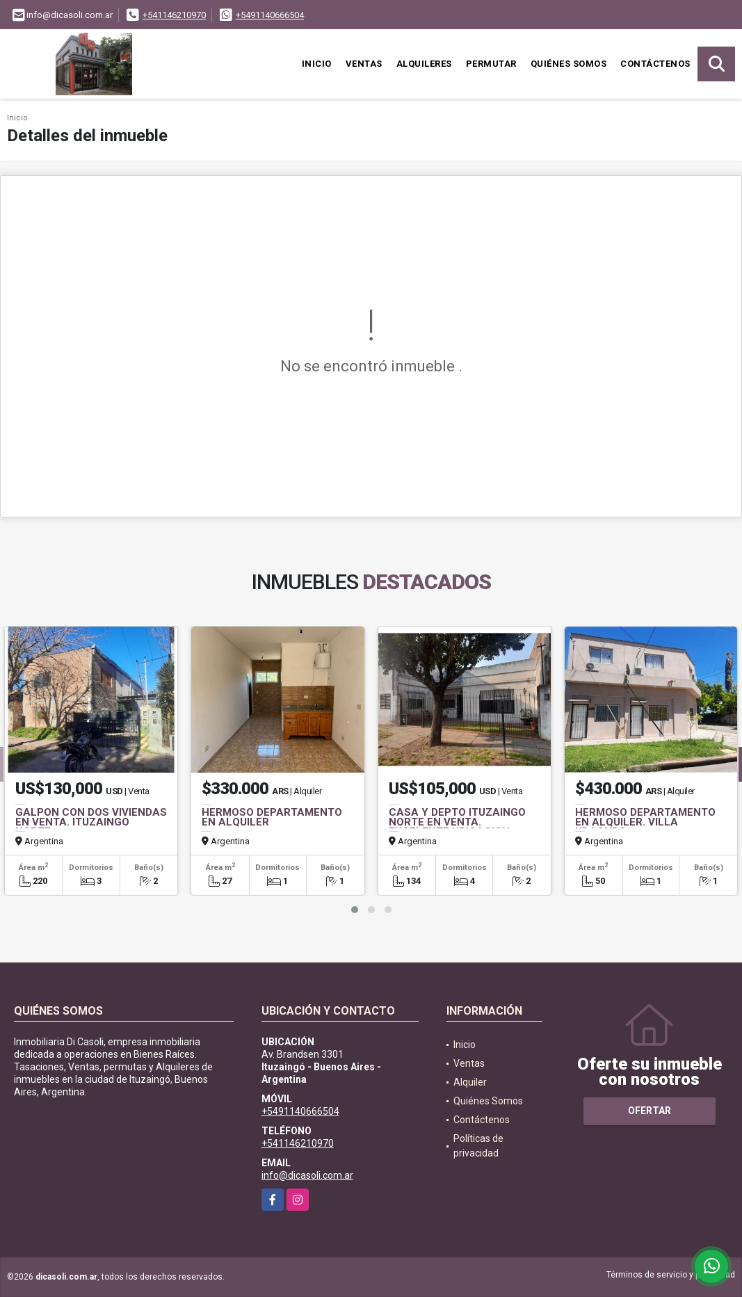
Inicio (317, 63)
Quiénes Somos (569, 63)
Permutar (491, 63)
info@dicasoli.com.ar (307, 1175)
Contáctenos (655, 63)
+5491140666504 (270, 15)
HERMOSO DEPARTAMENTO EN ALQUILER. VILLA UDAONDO (645, 822)
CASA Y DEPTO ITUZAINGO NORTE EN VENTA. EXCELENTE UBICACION (457, 822)
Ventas (364, 63)
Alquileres (424, 63)
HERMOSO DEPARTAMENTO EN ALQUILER (272, 817)
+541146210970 (174, 15)
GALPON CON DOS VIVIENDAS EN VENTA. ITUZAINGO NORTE (91, 822)
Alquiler (470, 1082)
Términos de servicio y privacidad (670, 1275)
